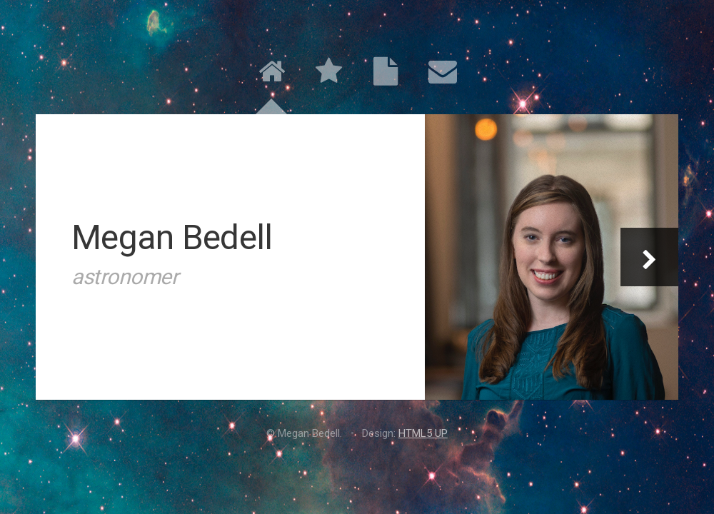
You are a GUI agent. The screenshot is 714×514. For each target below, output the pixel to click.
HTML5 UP (423, 433)
